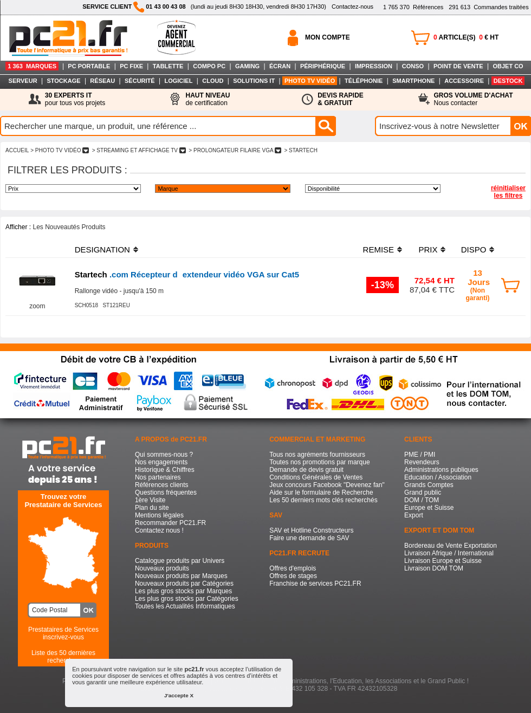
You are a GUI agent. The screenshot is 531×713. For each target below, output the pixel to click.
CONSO (413, 66)
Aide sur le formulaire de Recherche (321, 492)
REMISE (378, 249)
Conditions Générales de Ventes (315, 477)
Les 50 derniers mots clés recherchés (323, 500)
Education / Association (437, 477)
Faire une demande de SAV (309, 538)
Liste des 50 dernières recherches (63, 656)
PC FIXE (131, 66)
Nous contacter (473, 99)
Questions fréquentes (166, 492)
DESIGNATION (102, 249)
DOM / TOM (421, 500)
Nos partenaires (158, 477)
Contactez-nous (352, 6)
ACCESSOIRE (464, 80)
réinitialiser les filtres (508, 191)
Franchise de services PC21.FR (315, 583)
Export (413, 515)
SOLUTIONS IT (254, 80)
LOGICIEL (178, 80)
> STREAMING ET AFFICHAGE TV (138, 150)
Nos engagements (161, 462)
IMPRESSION (373, 66)
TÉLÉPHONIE (364, 80)
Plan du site (152, 507)
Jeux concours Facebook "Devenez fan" (327, 485)
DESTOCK (508, 80)
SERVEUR (23, 80)
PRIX (427, 249)
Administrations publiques (441, 470)
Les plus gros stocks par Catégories (186, 598)
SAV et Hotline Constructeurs (311, 530)
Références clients (162, 485)
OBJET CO (508, 66)
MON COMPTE (327, 37)
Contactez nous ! (159, 530)
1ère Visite (150, 500)
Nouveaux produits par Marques (181, 576)
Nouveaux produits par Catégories (184, 583)
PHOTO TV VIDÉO (309, 80)
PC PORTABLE (89, 66)
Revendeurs (421, 462)
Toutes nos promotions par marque (319, 462)
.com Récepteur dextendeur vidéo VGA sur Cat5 (187, 274)
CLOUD (212, 80)
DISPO (474, 249)
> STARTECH (301, 150)
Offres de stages (293, 576)
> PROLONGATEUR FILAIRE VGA (235, 150)
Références (413, 7)
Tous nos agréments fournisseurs (317, 454)
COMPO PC (209, 66)
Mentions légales (159, 515)
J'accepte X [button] (178, 695)
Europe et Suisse (429, 507)
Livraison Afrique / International (449, 553)
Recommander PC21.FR (170, 523)
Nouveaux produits (162, 568)
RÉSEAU (102, 80)
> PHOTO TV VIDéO (59, 150)
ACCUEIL (17, 150)
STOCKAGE (63, 80)
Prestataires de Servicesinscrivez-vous (63, 633)
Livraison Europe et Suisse (443, 561)
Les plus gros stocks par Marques (183, 591)
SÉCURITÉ (140, 80)
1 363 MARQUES (32, 66)
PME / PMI (419, 454)
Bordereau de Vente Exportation (450, 545)
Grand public (422, 492)
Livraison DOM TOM (433, 568)
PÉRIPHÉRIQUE (322, 66)
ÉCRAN (279, 66)
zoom (37, 306)
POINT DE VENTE (458, 66)
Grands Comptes (429, 485)
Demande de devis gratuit (306, 470)
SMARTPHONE (413, 80)
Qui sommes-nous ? (164, 454)
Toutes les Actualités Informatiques (185, 606)
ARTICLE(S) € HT (465, 37)
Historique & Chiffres (165, 470)
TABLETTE (168, 66)
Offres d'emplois (292, 568)
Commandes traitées (488, 7)
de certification (207, 99)
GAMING (247, 66)
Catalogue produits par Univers (179, 561)
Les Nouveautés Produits (69, 227)
